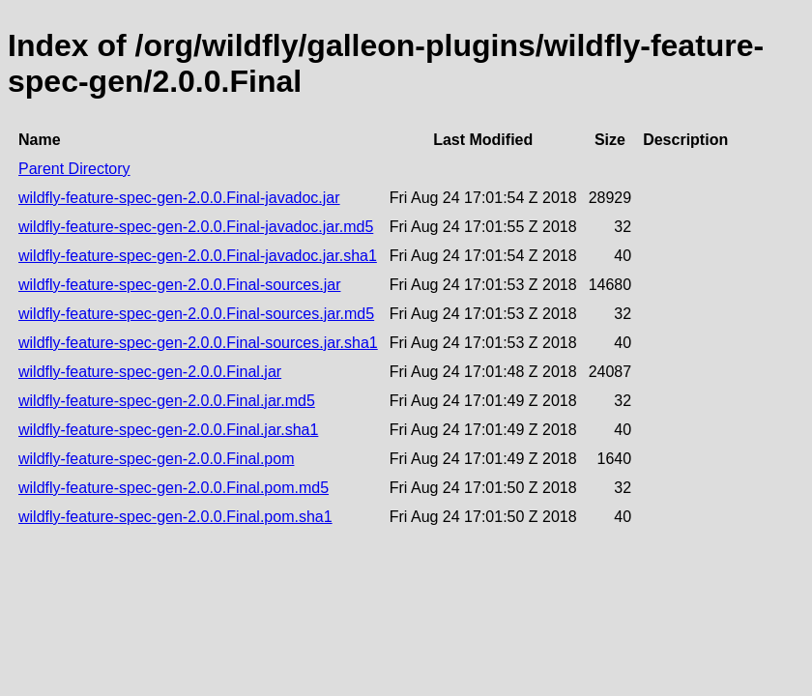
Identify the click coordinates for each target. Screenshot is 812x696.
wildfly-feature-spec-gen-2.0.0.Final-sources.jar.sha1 (198, 342)
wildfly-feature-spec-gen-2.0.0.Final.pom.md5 (173, 487)
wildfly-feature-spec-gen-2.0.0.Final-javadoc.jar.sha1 (197, 255)
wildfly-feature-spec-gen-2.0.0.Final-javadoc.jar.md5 (195, 226)
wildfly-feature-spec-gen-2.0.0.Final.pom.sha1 (175, 516)
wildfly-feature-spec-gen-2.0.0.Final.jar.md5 (166, 400)
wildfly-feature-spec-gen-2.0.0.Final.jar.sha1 (168, 429)
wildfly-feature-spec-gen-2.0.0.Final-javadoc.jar (179, 197)
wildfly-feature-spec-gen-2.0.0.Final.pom (156, 458)
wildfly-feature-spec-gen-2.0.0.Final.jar (149, 371)
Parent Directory (74, 168)
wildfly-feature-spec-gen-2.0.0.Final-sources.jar (179, 284)
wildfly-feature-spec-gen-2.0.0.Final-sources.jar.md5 (196, 313)
